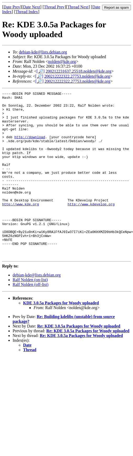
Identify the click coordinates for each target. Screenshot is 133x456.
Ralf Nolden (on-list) (30, 313)
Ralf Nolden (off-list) (31, 317)
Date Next (31, 7)
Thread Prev (54, 7)
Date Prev (11, 7)
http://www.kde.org (20, 227)
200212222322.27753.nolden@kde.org (77, 76)
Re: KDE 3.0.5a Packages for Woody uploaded (78, 359)
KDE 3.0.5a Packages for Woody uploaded (61, 336)
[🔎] (40, 71)
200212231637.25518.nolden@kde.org (78, 71)
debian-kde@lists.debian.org (43, 52)
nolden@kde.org (62, 61)
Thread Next (77, 7)
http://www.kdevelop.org (91, 227)
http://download (29, 146)
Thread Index (26, 11)
